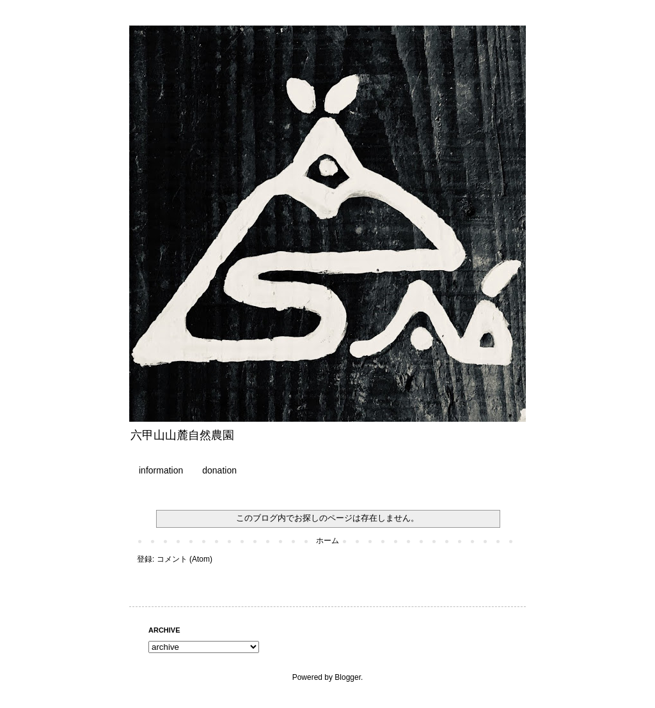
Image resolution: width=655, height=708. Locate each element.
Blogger (348, 677)
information (161, 470)
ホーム (327, 540)
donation (219, 470)
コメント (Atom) (184, 559)
